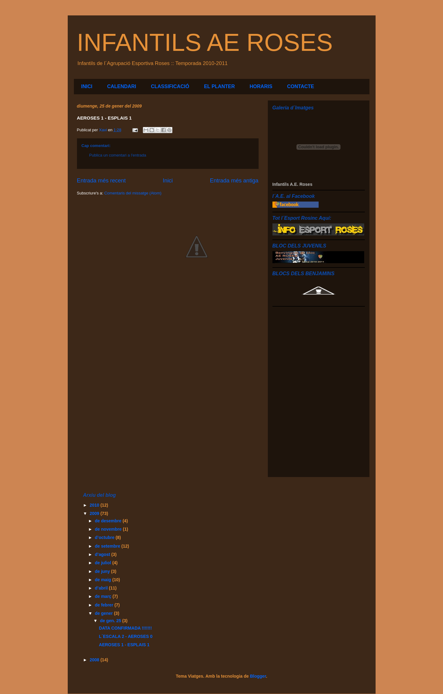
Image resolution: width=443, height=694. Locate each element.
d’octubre (105, 537)
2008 (95, 659)
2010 (95, 505)
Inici (168, 181)
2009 (95, 513)
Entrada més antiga (234, 181)
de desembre (109, 520)
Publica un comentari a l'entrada (117, 155)
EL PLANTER (219, 86)
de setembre (108, 546)
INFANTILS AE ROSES (205, 42)
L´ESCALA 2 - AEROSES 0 (125, 636)
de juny (103, 571)
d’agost (103, 554)
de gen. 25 (111, 620)
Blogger (258, 676)
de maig (103, 579)
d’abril (102, 588)
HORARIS (261, 86)
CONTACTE (300, 86)
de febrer (105, 604)
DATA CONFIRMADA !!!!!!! (125, 628)
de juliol (103, 562)
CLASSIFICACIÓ (170, 86)
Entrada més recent (101, 181)
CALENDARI (121, 86)
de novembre (109, 529)
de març (104, 596)
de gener (104, 613)
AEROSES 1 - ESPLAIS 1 (124, 644)
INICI (86, 86)
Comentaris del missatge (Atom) (133, 193)
